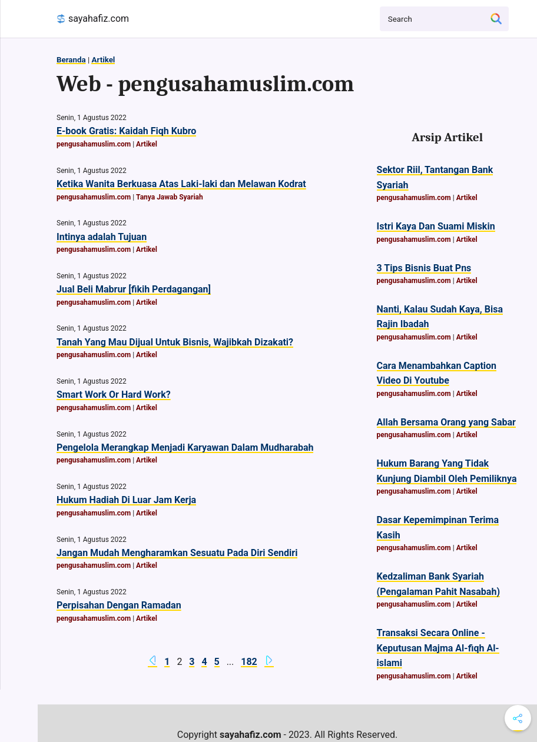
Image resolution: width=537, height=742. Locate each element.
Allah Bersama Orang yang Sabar (446, 422)
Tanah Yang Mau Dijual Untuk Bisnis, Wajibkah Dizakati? (175, 342)
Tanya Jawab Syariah (169, 197)
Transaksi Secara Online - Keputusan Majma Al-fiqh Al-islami (438, 647)
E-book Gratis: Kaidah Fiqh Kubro (126, 131)
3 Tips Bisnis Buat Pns (424, 268)
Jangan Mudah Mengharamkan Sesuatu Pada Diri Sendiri (177, 552)
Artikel (103, 59)
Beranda (71, 59)
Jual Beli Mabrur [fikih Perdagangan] (134, 289)
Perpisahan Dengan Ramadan (119, 605)
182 (249, 661)
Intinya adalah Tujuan (102, 236)
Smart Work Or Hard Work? (114, 394)
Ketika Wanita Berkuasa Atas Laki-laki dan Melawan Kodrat (181, 183)
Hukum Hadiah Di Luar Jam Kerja (126, 499)
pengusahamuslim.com (94, 144)
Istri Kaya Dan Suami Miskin (436, 226)
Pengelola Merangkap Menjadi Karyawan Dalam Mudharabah (185, 447)
